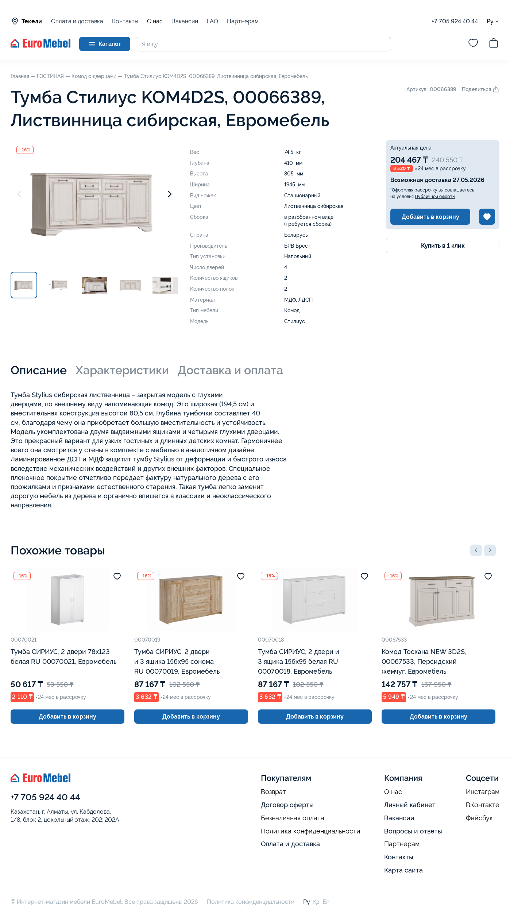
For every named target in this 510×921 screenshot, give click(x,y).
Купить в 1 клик (443, 245)
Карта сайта (403, 870)
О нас (155, 21)
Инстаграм (482, 792)
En (325, 901)
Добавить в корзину (430, 216)
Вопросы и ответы (413, 831)
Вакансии (184, 21)
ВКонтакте (482, 805)
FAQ (212, 21)
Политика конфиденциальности (310, 831)
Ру (493, 21)
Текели (26, 21)
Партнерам (243, 21)
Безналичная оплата (292, 818)
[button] (476, 550)
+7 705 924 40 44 (455, 21)
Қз (316, 901)
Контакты (125, 21)
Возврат (273, 792)
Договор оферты (287, 805)
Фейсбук (479, 818)
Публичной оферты (435, 196)
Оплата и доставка (77, 21)
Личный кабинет (410, 805)
